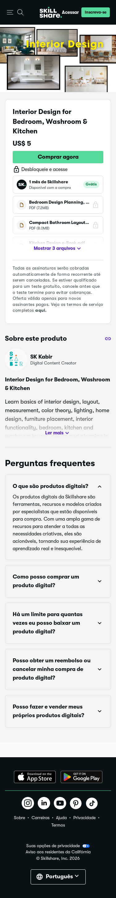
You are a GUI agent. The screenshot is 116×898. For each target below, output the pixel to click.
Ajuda (61, 817)
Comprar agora (58, 157)
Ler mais (58, 433)
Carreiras (40, 817)
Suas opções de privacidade (58, 846)
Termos (58, 825)
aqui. (41, 310)
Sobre (19, 817)
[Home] (51, 12)
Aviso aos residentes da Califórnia (58, 852)
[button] (10, 12)
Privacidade (84, 817)
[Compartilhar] (108, 338)
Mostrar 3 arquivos (58, 248)
